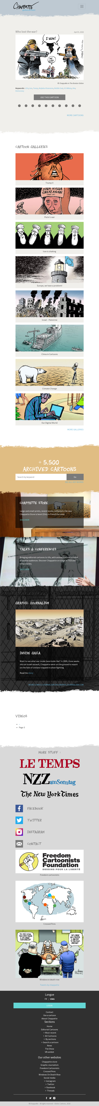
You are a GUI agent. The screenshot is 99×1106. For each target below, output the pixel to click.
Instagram (51, 1081)
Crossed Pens (49, 1071)
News (49, 1045)
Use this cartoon (49, 97)
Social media (49, 1077)
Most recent (50, 1032)
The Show (49, 1048)
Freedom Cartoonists (49, 1068)
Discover (24, 519)
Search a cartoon (50, 1042)
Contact (49, 1012)
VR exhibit (49, 1052)
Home (49, 1026)
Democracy (19, 91)
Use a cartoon (49, 1015)
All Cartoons (51, 1036)
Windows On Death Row (49, 1074)
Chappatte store (49, 1061)
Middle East (58, 88)
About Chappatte (49, 1018)
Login (49, 1005)
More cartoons (75, 115)
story (30, 673)
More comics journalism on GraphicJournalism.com (56, 684)
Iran (30, 88)
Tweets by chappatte (49, 985)
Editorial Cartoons (49, 1029)
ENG (52, 999)
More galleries (75, 429)
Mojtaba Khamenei (46, 88)
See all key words (74, 482)
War (74, 88)
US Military (68, 88)
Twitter (50, 1084)
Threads (51, 1090)
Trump (35, 88)
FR (46, 999)
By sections (51, 1039)
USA (26, 88)
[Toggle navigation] (82, 6)
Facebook (50, 1087)
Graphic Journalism (50, 1065)
